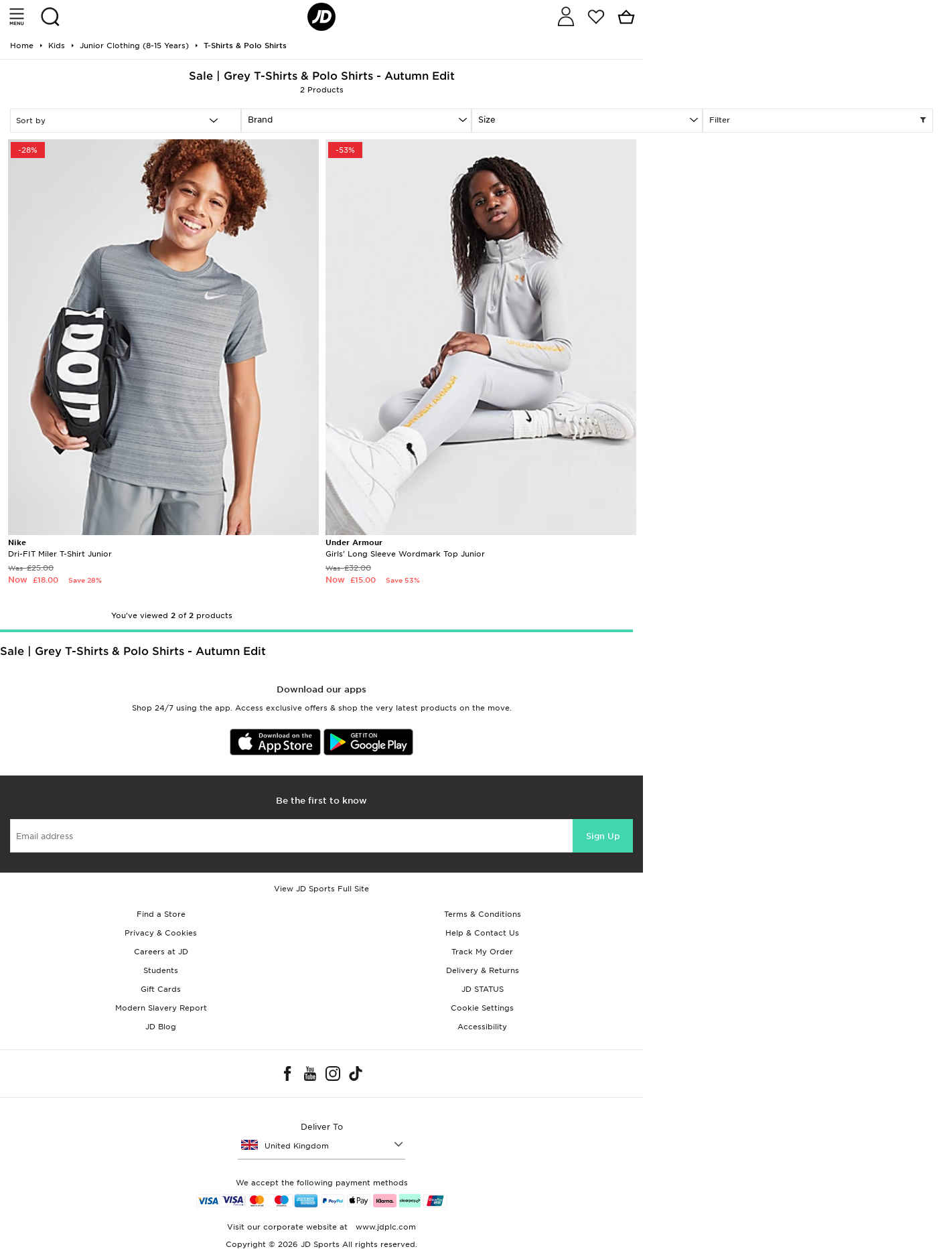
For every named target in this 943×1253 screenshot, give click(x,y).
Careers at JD (161, 951)
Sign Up (603, 836)
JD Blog (160, 1026)
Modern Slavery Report (161, 1008)
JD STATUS (482, 989)
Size (487, 120)
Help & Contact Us (482, 933)
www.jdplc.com (384, 1227)
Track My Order (482, 951)
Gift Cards (161, 989)
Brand (260, 120)
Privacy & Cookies (161, 933)
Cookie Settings (482, 1008)
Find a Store (161, 914)
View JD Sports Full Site (321, 888)
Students (160, 970)
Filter (818, 120)
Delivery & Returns (482, 970)
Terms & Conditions (482, 914)
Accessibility (482, 1026)
